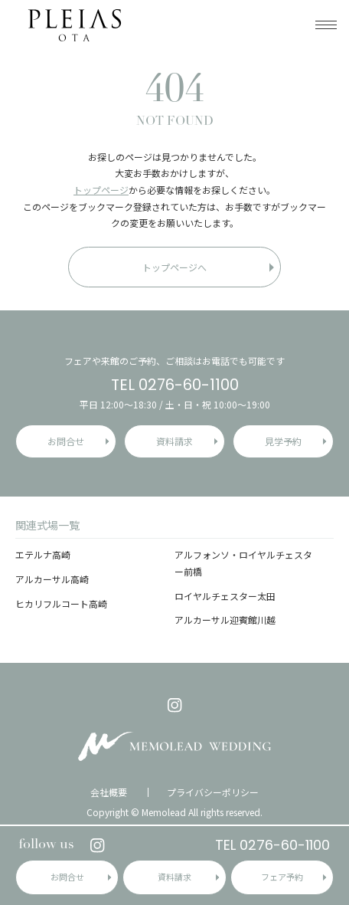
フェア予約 (282, 877)
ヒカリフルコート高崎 (61, 603)
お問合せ (67, 877)
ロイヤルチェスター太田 (225, 595)
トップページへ (174, 267)
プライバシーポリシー (213, 792)
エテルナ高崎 (42, 554)
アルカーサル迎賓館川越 (225, 619)
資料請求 (174, 877)
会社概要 (108, 792)
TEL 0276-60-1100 (272, 844)
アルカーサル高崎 (52, 578)
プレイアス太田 (74, 25)
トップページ (101, 189)
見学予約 (283, 441)
